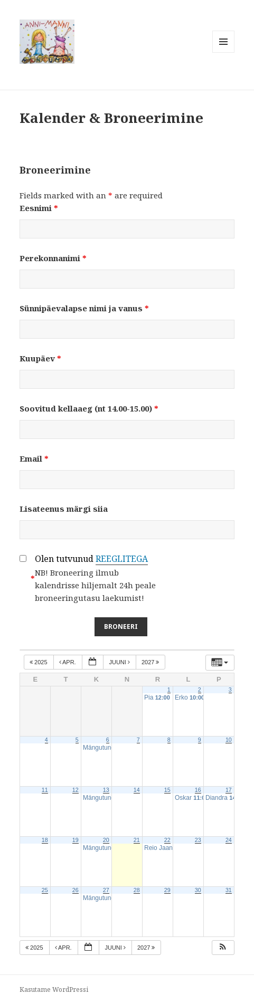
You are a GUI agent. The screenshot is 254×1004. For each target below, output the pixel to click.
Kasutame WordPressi (54, 989)
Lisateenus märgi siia (64, 508)
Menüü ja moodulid (223, 52)
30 (198, 890)
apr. (68, 662)
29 (167, 890)
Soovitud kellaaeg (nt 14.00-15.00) (89, 408)
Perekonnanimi (53, 258)
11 (45, 790)
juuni (120, 662)
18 (45, 840)
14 (137, 790)
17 (228, 790)
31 (228, 890)
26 (75, 890)
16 (198, 790)
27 (106, 890)
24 (228, 840)
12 (75, 790)
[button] (222, 948)
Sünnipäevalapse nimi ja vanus (84, 308)
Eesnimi (39, 208)
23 (198, 840)
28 (137, 890)
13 (106, 790)
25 (45, 890)
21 (137, 840)
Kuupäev (40, 358)
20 (106, 840)
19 (75, 840)
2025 (39, 662)
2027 (151, 662)
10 (228, 740)
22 (167, 840)
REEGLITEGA (122, 559)
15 (167, 790)
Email (34, 458)
